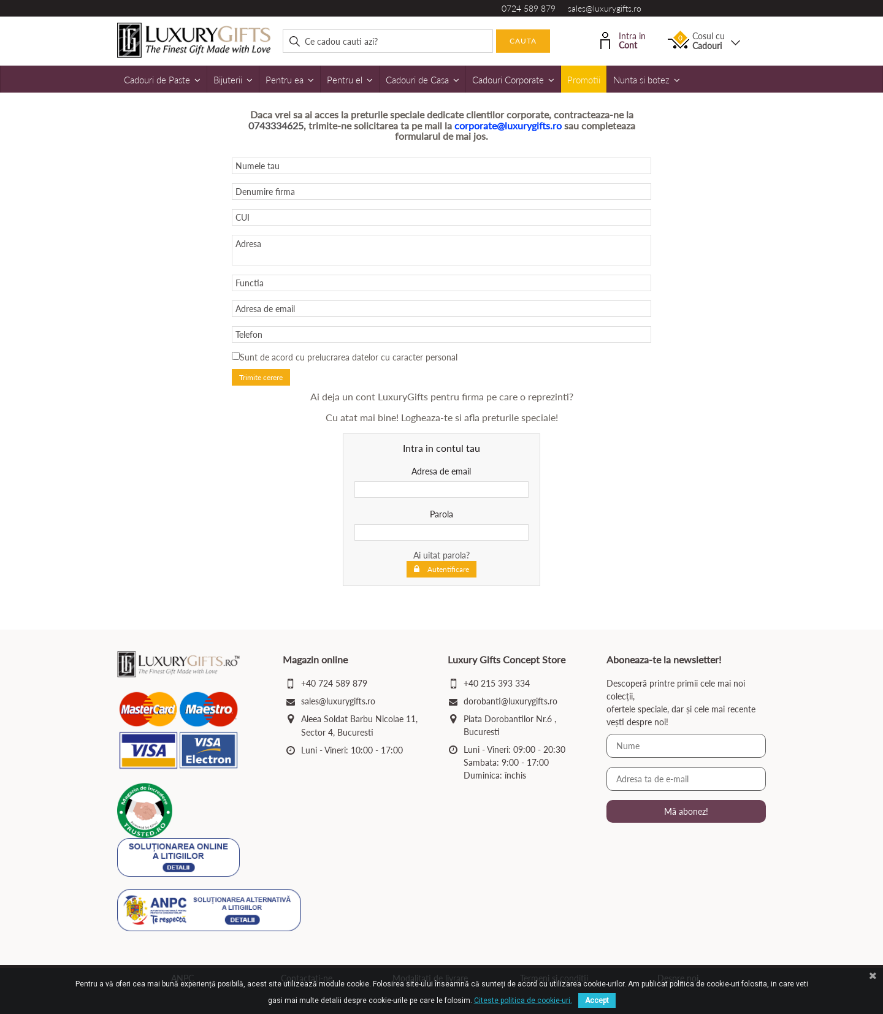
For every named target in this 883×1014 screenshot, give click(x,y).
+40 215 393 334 (497, 683)
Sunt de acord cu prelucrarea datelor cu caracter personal (348, 357)
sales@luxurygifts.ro (604, 8)
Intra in (623, 39)
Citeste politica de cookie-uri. (523, 1000)
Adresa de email (441, 471)
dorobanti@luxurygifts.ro (510, 701)
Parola (441, 514)
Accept (597, 1000)
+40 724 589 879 (334, 683)
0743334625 (276, 125)
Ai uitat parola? (441, 555)
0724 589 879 (529, 8)
